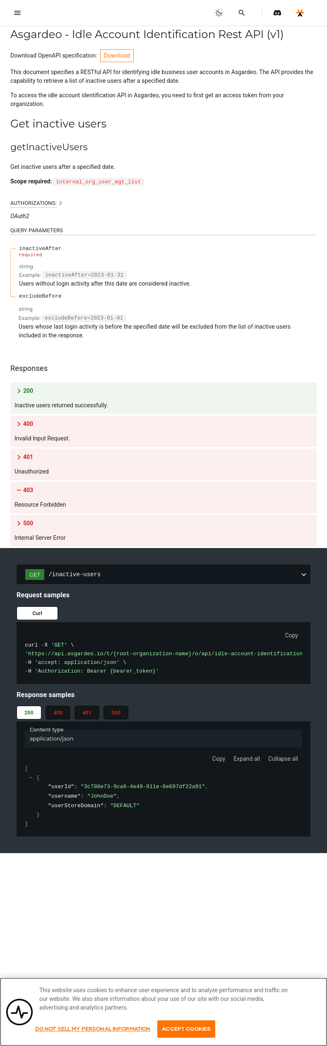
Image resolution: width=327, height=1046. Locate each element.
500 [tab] (115, 712)
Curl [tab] (37, 613)
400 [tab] (58, 712)
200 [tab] (29, 712)
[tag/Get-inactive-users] (6, 123)
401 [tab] (86, 712)
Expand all (246, 758)
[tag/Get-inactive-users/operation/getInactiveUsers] (6, 147)
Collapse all (283, 758)
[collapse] (31, 778)
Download (117, 55)
